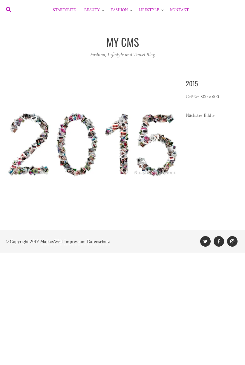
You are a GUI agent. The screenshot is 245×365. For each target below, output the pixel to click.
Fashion (119, 10)
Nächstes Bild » (200, 115)
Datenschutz (98, 242)
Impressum (75, 242)
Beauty (92, 10)
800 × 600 (209, 97)
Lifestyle (149, 10)
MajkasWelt (51, 242)
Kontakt (179, 10)
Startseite (64, 10)
